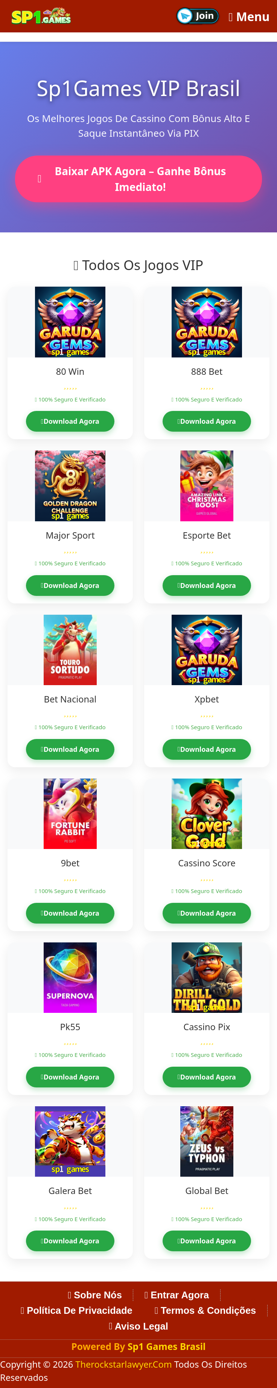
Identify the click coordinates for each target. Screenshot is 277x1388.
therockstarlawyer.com (124, 1364)
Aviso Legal (138, 1326)
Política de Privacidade (76, 1310)
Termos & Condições (205, 1310)
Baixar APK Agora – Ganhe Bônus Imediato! (132, 179)
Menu (249, 16)
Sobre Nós (95, 1295)
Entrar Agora (177, 1295)
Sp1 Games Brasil (166, 1346)
